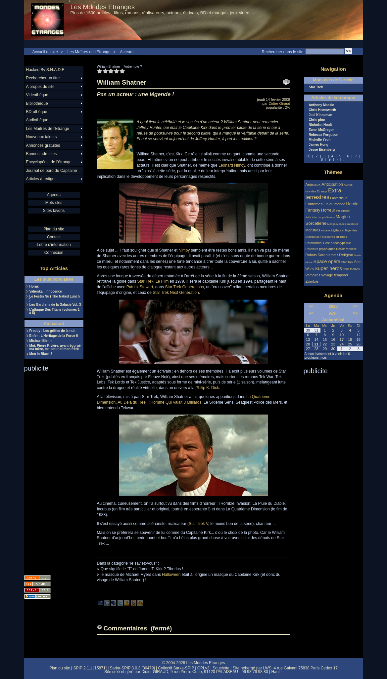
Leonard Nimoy (231, 165)
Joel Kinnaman (320, 115)
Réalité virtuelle (346, 249)
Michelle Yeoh (320, 139)
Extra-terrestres (324, 193)
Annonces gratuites (43, 145)
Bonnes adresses (41, 153)
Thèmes (333, 172)
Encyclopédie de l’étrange (49, 162)
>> (355, 306)
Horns (34, 286)
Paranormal (314, 243)
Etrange (322, 191)
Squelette (221, 668)
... (344, 159)
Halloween (171, 574)
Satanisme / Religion (335, 255)
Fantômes (314, 204)
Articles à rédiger (41, 179)
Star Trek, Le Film (153, 281)
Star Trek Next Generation (176, 292)
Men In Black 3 (40, 354)
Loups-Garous (326, 217)
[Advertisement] (50, 471)
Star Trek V (198, 523)
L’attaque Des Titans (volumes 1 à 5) (54, 311)
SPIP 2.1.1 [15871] (90, 668)
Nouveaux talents (41, 137)
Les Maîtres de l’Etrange (89, 52)
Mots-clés (53, 202)
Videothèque (37, 95)
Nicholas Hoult (320, 125)
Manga (331, 223)
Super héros (328, 268)
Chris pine (317, 120)
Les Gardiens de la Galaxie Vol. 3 (55, 304)
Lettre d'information (54, 244)
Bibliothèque (37, 103)
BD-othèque (36, 111)
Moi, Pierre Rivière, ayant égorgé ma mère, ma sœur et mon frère (55, 347)
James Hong (318, 144)
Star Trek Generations (184, 287)
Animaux (314, 184)
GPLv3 (203, 668)
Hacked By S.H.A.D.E (45, 69)
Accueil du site (45, 52)
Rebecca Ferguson (323, 135)
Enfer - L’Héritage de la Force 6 (53, 336)
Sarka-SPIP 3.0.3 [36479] (132, 668)
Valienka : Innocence (45, 291)
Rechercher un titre (43, 78)
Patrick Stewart (139, 287)
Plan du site (53, 229)
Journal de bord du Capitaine (51, 170)
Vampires (313, 275)
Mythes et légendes (344, 230)
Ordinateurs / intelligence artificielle (326, 236)
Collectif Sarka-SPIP (176, 668)
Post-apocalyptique (337, 243)
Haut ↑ (277, 671)
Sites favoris (54, 210)
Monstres (313, 230)
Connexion (53, 252)
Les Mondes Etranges (103, 7)
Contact (54, 237)
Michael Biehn (40, 340)
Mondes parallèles (347, 223)
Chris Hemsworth (322, 110)
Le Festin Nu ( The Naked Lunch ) (54, 298)
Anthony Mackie (321, 105)
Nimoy (184, 250)
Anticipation (332, 184)
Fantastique (338, 198)
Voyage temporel (334, 275)
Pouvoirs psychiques (321, 249)
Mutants (325, 230)
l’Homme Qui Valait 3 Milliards (175, 402)
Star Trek (316, 87)
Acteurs (126, 52)
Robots (311, 255)
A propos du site (40, 86)
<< (311, 306)
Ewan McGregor (321, 130)
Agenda (54, 194)
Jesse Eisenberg (322, 149)
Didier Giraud (279, 103)
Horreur (328, 210)
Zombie (312, 281)
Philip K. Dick (207, 387)
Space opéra (327, 261)
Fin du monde (334, 204)
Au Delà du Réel (132, 402)
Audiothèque (37, 120)
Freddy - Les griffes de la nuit (52, 331)
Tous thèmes (351, 269)
